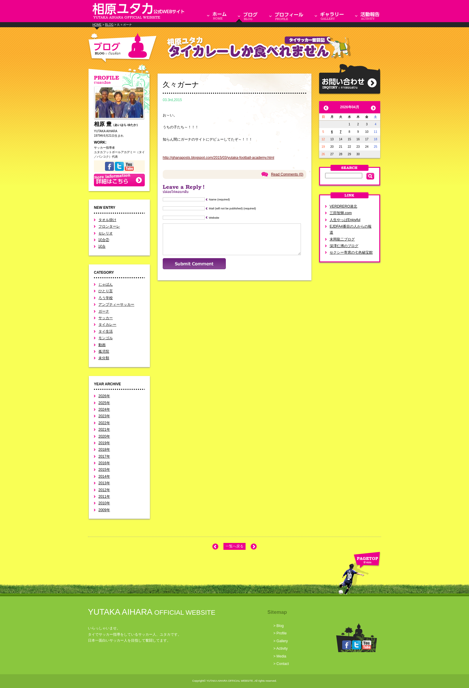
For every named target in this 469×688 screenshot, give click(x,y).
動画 (102, 345)
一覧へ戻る (234, 546)
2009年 (104, 510)
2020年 (104, 436)
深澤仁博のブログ (344, 246)
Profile (281, 633)
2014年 (104, 476)
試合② (103, 240)
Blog (280, 626)
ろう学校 (105, 298)
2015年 (104, 470)
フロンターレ (109, 226)
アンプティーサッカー (116, 304)
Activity (282, 648)
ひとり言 (105, 291)
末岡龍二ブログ (342, 239)
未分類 (103, 358)
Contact (282, 664)
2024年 (104, 409)
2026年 (104, 396)
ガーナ (103, 311)
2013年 (104, 483)
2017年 (104, 456)
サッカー (105, 318)
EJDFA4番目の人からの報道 (350, 229)
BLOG (109, 24)
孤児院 (103, 351)
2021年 (104, 429)
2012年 (104, 490)
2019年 (104, 443)
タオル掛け (107, 220)
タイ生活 (105, 331)
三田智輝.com (341, 213)
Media (281, 656)
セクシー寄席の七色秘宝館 (351, 252)
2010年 (104, 503)
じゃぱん (105, 284)
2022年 (104, 423)
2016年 (104, 463)
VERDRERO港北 (343, 206)
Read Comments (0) (287, 174)
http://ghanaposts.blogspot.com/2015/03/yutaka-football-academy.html (218, 158)
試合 (102, 246)
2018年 (104, 449)
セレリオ (105, 233)
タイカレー (107, 324)
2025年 (104, 403)
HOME (97, 24)
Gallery (282, 641)
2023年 (104, 416)
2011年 (104, 496)
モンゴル (105, 338)
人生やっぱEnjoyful (345, 220)
